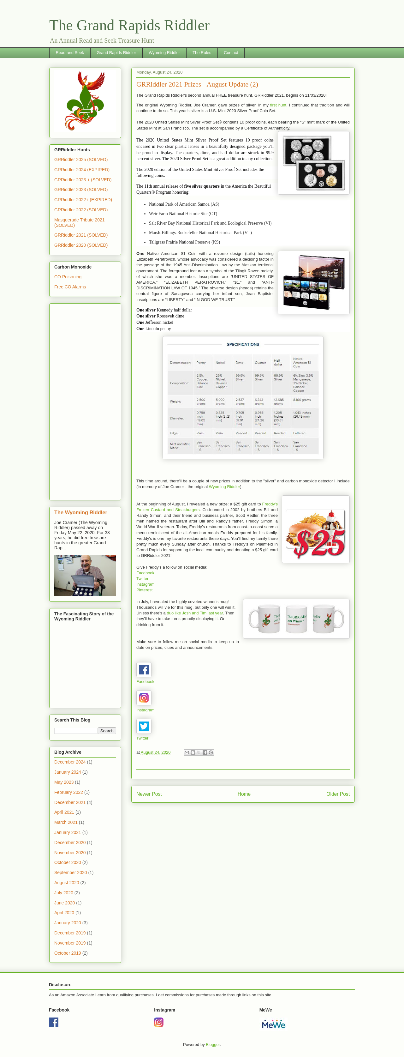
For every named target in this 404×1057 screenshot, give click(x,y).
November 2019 (70, 942)
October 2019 (67, 953)
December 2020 (70, 842)
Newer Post (149, 794)
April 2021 (64, 812)
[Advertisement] (85, 400)
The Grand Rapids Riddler (129, 25)
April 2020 (64, 912)
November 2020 (70, 852)
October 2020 (67, 862)
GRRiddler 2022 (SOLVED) (81, 209)
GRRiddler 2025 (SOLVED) (81, 159)
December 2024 (70, 761)
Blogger (213, 1044)
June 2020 (64, 902)
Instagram (145, 584)
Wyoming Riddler (164, 52)
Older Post (338, 794)
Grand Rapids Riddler (116, 52)
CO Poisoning (67, 276)
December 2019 (70, 932)
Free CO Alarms (70, 286)
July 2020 (63, 892)
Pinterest (144, 590)
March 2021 (66, 822)
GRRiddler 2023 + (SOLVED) (82, 179)
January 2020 (67, 922)
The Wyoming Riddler (80, 512)
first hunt (278, 105)
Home (244, 794)
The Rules (202, 52)
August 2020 (66, 882)
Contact (231, 52)
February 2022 (68, 792)
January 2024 (67, 772)
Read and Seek (70, 52)
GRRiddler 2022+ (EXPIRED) (83, 199)
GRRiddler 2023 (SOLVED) (81, 189)
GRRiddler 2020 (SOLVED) (81, 245)
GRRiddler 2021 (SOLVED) (81, 235)
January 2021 (67, 832)
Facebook (145, 573)
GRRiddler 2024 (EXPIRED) (82, 169)
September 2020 (70, 872)
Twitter (142, 578)
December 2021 (70, 802)
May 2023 (64, 782)
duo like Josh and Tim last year (195, 613)
